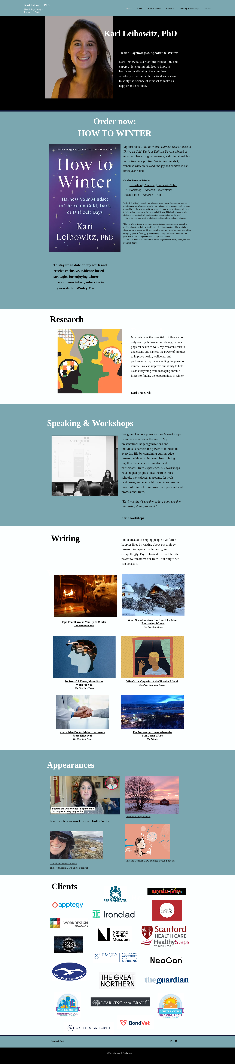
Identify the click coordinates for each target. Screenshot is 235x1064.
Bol (159, 194)
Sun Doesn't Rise (152, 735)
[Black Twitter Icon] (176, 1041)
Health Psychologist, (34, 9)
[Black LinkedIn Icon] (171, 1041)
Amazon (149, 185)
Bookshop (135, 185)
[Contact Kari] (57, 1041)
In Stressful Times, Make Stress (84, 681)
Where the (165, 732)
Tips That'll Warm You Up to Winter (84, 622)
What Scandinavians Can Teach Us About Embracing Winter (153, 622)
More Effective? (82, 735)
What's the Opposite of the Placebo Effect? (152, 681)
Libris (135, 194)
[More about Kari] (135, 107)
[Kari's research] (141, 393)
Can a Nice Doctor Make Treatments (82, 732)
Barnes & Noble (167, 185)
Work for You (84, 684)
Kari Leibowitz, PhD (36, 5)
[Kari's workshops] (140, 518)
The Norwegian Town (146, 732)
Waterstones (165, 190)
